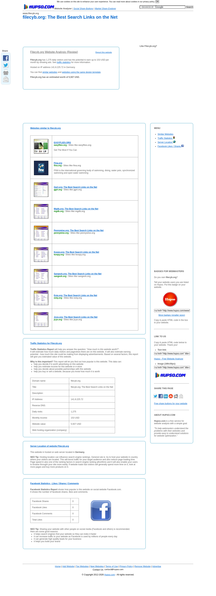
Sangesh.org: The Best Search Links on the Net (77, 274)
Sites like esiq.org (73, 298)
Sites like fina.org (72, 165)
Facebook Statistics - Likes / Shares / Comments (54, 483)
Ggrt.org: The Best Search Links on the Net (75, 187)
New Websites (97, 566)
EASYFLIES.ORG (62, 142)
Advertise (156, 566)
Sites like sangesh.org (79, 276)
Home (58, 566)
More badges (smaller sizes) (171, 315)
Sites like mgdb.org (75, 211)
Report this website (103, 52)
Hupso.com (109, 574)
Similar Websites (165, 134)
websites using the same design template (81, 72)
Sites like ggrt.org (73, 189)
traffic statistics (64, 62)
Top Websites (82, 566)
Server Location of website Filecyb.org (49, 446)
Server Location (167, 142)
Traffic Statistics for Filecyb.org (46, 343)
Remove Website (143, 566)
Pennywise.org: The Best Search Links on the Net (79, 230)
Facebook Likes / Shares (171, 146)
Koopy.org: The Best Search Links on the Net (76, 252)
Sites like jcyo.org (73, 319)
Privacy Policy (126, 566)
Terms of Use (112, 566)
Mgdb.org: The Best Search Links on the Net (76, 209)
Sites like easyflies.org (80, 145)
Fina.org (58, 163)
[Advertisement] (87, 34)
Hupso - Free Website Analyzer (168, 359)
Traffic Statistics (166, 138)
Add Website (68, 566)
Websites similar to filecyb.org (45, 128)
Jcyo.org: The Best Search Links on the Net (75, 317)
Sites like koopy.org (75, 254)
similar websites (49, 72)
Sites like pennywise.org (83, 233)
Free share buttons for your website (170, 403)
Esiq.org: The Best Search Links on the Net (75, 295)
